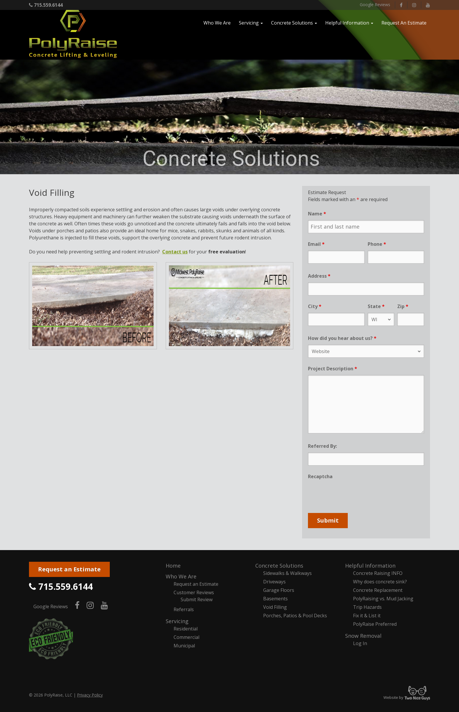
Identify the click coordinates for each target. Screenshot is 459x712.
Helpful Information (370, 565)
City (314, 306)
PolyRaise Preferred (375, 624)
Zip (402, 306)
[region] (229, 117)
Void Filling (275, 607)
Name (317, 213)
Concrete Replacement (378, 590)
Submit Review (197, 599)
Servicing (177, 621)
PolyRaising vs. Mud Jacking (383, 598)
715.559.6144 (46, 5)
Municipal (184, 645)
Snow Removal (363, 635)
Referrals (184, 609)
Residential (186, 628)
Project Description (332, 368)
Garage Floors (278, 590)
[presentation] (352, 494)
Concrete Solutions (279, 565)
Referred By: (322, 446)
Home (173, 565)
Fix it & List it (367, 615)
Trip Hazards (367, 607)
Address (319, 276)
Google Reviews (375, 4)
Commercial (186, 637)
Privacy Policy (90, 695)
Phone (377, 244)
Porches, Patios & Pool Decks (295, 615)
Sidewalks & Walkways (287, 573)
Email (316, 244)
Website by (406, 697)
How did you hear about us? (342, 338)
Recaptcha (320, 476)
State (376, 306)
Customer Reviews (194, 592)
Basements (275, 598)
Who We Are (181, 576)
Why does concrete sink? (380, 581)
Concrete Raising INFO (378, 573)
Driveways (274, 581)
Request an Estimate (69, 569)
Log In (360, 643)
